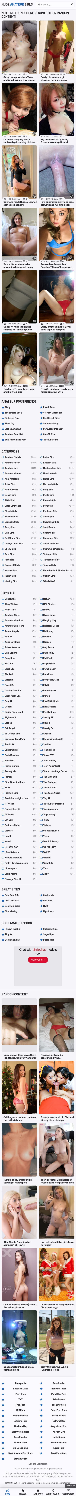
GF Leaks (20, 814)
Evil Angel (20, 728)
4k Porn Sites (58, 1421)
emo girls (20, 554)
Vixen (58, 836)
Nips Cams (48, 911)
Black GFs (20, 669)
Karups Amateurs (20, 858)
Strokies (58, 744)
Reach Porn (49, 407)
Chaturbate (48, 895)
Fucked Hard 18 (20, 809)
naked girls (58, 479)
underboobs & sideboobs (58, 570)
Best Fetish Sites (51, 418)
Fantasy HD (20, 771)
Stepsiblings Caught (58, 739)
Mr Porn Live (59, 1431)
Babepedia (48, 939)
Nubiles (58, 642)
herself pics (20, 570)
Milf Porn (20, 1410)
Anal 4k (20, 637)
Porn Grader (59, 1383)
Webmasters (68, 1494)
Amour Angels (20, 631)
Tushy (58, 820)
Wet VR (58, 852)
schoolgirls (58, 516)
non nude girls (58, 484)
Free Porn (20, 1404)
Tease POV (58, 755)
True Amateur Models (58, 804)
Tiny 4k (58, 798)
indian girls (20, 576)
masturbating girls (58, 468)
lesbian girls (58, 463)
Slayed (58, 723)
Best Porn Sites (12, 906)
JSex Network (20, 852)
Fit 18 (20, 787)
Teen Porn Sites (59, 1410)
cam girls (20, 533)
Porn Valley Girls (58, 680)
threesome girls (58, 560)
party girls (58, 490)
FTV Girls (20, 804)
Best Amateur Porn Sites (20, 1453)
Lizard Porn (58, 1448)
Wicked (58, 858)
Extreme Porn (20, 1421)
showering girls (58, 522)
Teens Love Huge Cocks (58, 771)
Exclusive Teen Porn (20, 739)
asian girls (20, 484)
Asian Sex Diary (20, 642)
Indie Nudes (59, 1437)
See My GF (58, 717)
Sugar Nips (48, 934)
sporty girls (58, 533)
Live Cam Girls (12, 900)
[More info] (34, 71)
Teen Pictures (59, 1404)
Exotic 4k (20, 744)
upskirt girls (58, 576)
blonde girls (20, 511)
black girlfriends (20, 506)
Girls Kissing (11, 911)
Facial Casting (20, 755)
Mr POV (58, 610)
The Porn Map (20, 1426)
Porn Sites (21, 1394)
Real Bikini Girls (58, 701)
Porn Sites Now (58, 1394)
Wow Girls (58, 863)
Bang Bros (20, 658)
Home (7, 1494)
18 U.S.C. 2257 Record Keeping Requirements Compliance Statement (38, 1482)
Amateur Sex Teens (20, 626)
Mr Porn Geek (20, 1442)
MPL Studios (58, 604)
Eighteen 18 (20, 717)
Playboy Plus (58, 663)
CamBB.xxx (49, 434)
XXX (20, 1399)
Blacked (20, 674)
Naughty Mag (58, 620)
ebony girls (20, 549)
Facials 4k (20, 761)
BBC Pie (20, 663)
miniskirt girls (58, 473)
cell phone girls (20, 538)
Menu (69, 1485)
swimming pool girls (58, 549)
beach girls (20, 495)
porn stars (58, 506)
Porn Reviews (59, 1415)
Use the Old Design (38, 1463)
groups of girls (20, 565)
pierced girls (58, 500)
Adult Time (20, 610)
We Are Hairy (58, 847)
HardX (20, 836)
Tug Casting (58, 814)
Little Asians (20, 874)
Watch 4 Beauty (58, 841)
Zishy (7, 407)
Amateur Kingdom (20, 620)
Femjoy (20, 777)
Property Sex (58, 690)
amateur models (20, 457)
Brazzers (20, 680)
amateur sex (20, 468)
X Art (58, 868)
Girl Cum (20, 820)
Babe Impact (59, 1399)
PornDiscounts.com (53, 428)
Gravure (20, 831)
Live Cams (38, 1494)
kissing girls (20, 581)
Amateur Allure (20, 615)
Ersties (20, 723)
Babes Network (20, 647)
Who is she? (58, 581)
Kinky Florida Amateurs (20, 863)
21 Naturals (20, 599)
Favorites (20, 560)
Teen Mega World (58, 766)
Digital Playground (20, 712)
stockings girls (58, 538)
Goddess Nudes (20, 825)
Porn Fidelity (58, 669)
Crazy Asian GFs (20, 696)
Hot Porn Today (58, 1388)
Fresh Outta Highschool (20, 798)
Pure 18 (58, 696)
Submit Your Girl (53, 1494)
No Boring (58, 631)
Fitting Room (20, 793)
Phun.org (9, 423)
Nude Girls (17, 4)
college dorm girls (20, 543)
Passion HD (58, 653)
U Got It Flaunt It (58, 831)
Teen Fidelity (58, 761)
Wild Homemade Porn (15, 439)
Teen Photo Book (13, 412)
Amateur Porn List (14, 434)
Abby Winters (20, 604)
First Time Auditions (20, 782)
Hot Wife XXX (20, 847)
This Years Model (58, 793)
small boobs (58, 527)
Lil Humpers (20, 868)
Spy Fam (58, 734)
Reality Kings (58, 712)
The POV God (58, 787)
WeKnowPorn (20, 1458)
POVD (58, 685)
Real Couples (58, 707)
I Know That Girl (12, 929)
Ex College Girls (20, 734)
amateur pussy (20, 463)
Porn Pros (58, 674)
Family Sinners (20, 766)
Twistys (58, 825)
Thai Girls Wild (58, 777)
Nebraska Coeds (58, 626)
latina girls (58, 457)
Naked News (58, 615)
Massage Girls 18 (20, 879)
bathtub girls (20, 490)
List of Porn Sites (20, 1431)
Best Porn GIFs (12, 895)
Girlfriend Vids (50, 929)
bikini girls (20, 500)
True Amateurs (50, 439)
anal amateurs (20, 479)
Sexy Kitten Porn (59, 1426)
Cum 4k (20, 701)
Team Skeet (58, 750)
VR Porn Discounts (52, 412)
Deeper (20, 707)
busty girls (20, 527)
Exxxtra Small (20, 750)
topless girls (58, 565)
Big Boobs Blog (20, 1448)
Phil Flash (58, 658)
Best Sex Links (12, 939)
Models (22, 1494)
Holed (20, 841)
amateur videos (20, 473)
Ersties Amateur (13, 428)
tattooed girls (58, 554)
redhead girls (58, 511)
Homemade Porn (59, 1442)
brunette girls (20, 522)
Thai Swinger (58, 782)
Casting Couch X (20, 690)
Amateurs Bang (50, 423)
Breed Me (20, 685)
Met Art (58, 599)
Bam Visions (20, 653)
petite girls (58, 495)
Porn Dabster (20, 1437)
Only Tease (58, 647)
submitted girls (58, 543)
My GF (46, 906)
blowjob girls (20, 516)
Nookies (58, 637)
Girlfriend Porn (12, 418)
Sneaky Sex (58, 728)
